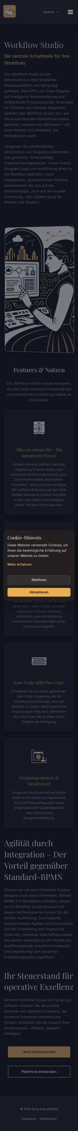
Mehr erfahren (19, 564)
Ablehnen (39, 580)
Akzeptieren (39, 592)
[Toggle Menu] (70, 12)
